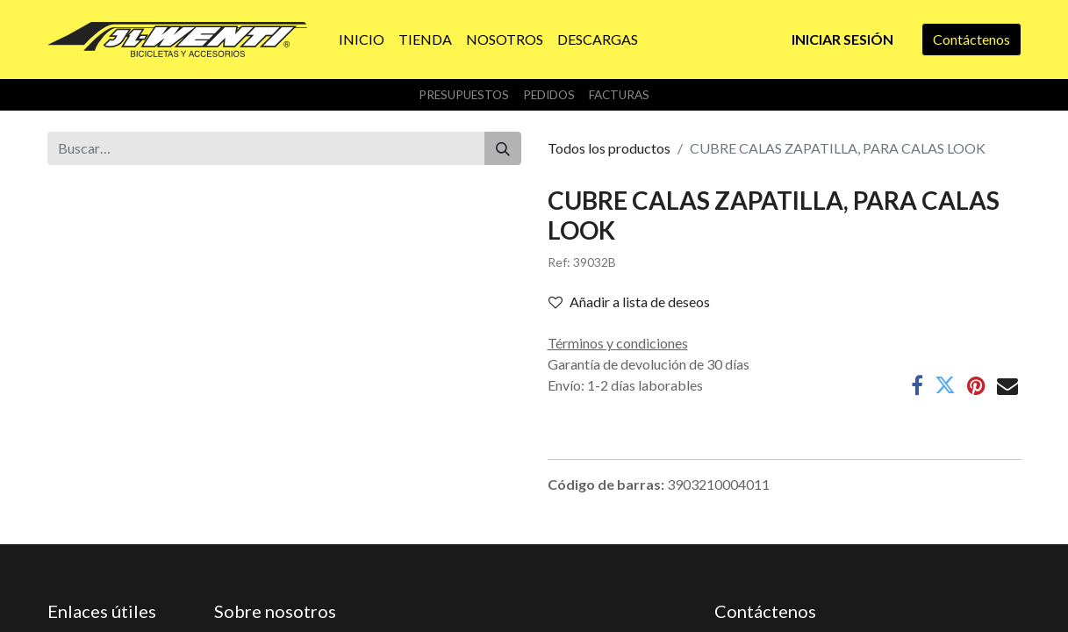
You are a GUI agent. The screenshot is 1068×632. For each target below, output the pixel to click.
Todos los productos (609, 148)
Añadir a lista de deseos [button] (629, 301)
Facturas (619, 95)
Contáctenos (971, 39)
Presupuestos (464, 95)
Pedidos (549, 95)
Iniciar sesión (842, 39)
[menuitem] (361, 39)
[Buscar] (502, 148)
